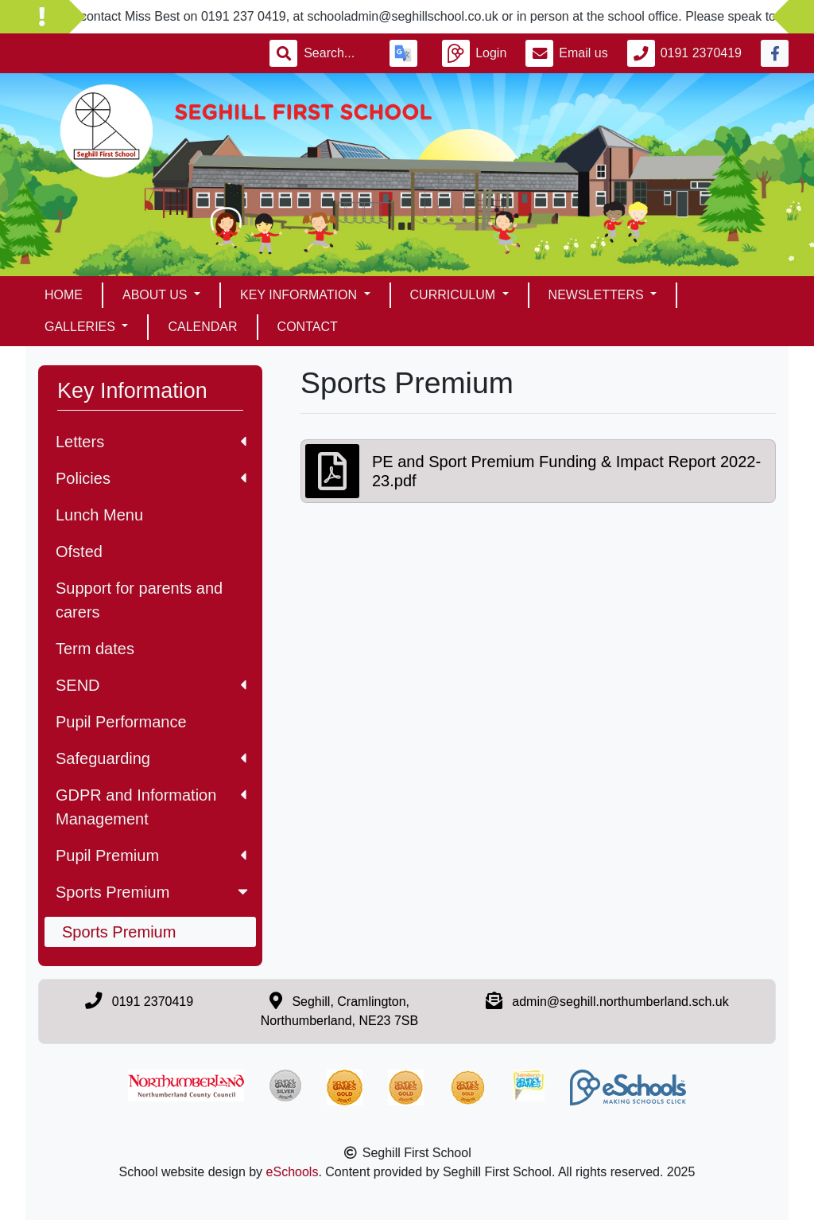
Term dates (95, 648)
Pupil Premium (151, 855)
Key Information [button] (300, 295)
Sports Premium (153, 892)
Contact (307, 326)
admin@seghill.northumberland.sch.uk (620, 1001)
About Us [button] (156, 295)
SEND (151, 685)
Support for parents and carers (139, 600)
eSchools (292, 1172)
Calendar (202, 326)
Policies (151, 478)
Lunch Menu (99, 515)
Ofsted (79, 551)
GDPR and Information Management (151, 807)
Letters (151, 441)
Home (64, 295)
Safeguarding (151, 758)
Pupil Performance (121, 722)
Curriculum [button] (454, 295)
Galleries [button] (81, 326)
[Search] (337, 53)
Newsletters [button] (597, 295)
